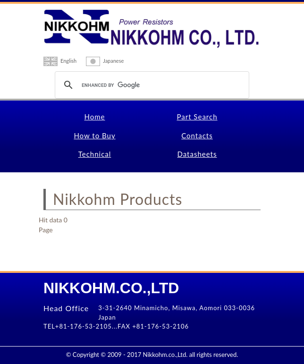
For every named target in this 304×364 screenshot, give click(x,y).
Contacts (197, 135)
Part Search (197, 116)
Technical (94, 154)
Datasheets (197, 154)
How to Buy (94, 135)
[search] (151, 85)
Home (94, 116)
